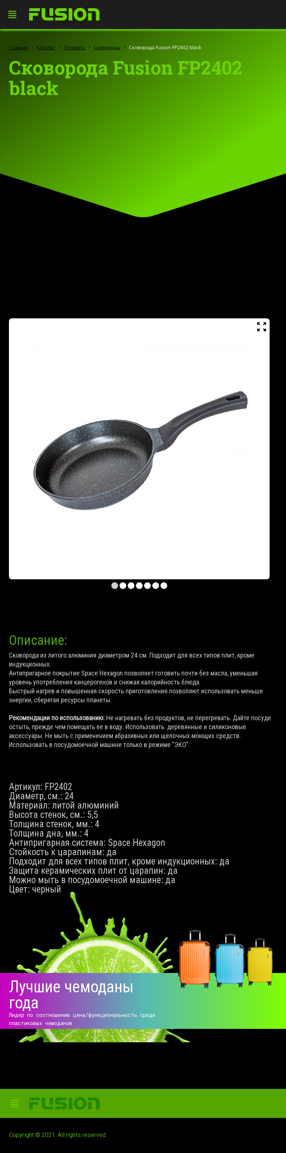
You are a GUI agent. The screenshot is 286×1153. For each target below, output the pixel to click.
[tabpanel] (139, 448)
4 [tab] (139, 585)
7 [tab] (164, 585)
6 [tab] (155, 585)
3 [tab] (131, 585)
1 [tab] (114, 585)
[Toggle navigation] (14, 15)
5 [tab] (147, 585)
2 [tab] (123, 585)
